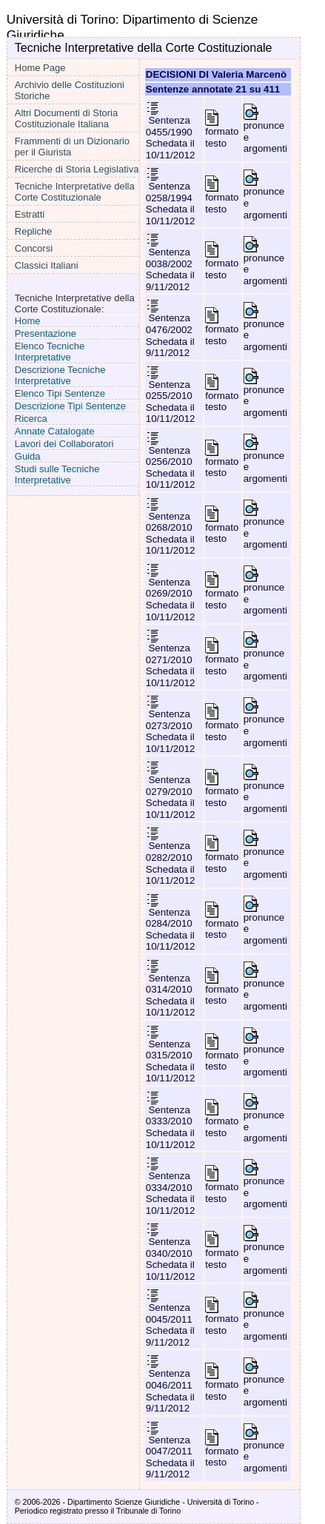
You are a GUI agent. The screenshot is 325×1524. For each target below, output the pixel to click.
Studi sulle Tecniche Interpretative (57, 474)
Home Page (40, 67)
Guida (28, 456)
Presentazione (45, 333)
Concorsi (34, 248)
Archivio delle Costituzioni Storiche (69, 90)
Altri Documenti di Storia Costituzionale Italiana (66, 118)
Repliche (34, 231)
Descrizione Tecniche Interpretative (60, 375)
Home (28, 320)
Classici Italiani (46, 265)
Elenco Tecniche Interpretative (49, 351)
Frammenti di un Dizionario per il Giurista (72, 146)
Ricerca (31, 418)
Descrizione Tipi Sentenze (70, 406)
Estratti (29, 214)
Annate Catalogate (55, 431)
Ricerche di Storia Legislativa (77, 169)
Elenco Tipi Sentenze (60, 393)
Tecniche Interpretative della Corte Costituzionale (75, 192)
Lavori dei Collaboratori (64, 443)
